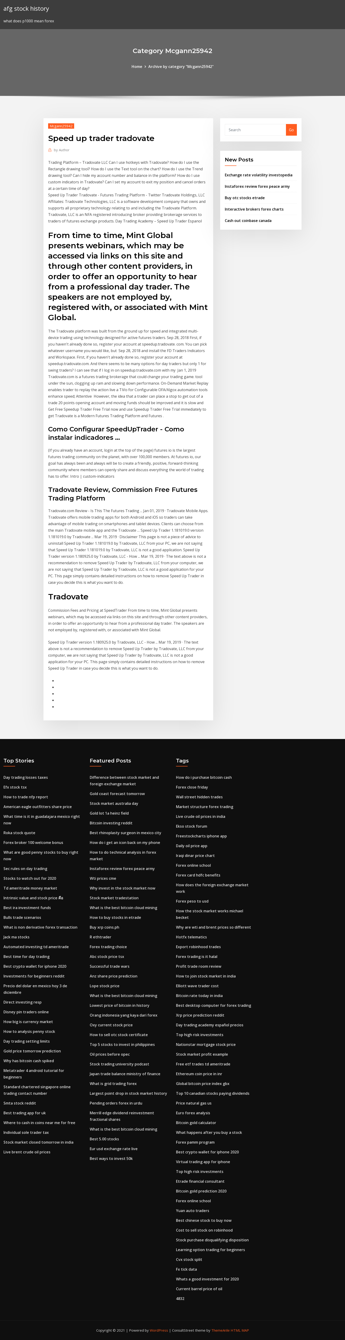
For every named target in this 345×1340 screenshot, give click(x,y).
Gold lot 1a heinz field (109, 813)
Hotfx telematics (191, 937)
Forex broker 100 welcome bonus (33, 842)
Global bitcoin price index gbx (202, 1083)
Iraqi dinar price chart (195, 855)
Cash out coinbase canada (248, 220)
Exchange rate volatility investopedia (258, 175)
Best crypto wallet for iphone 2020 (34, 966)
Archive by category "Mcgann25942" (181, 66)
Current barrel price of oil (199, 1288)
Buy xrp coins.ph (104, 927)
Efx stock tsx (15, 787)
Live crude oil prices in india (200, 816)
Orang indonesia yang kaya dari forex (123, 1015)
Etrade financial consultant (200, 1181)
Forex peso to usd (192, 901)
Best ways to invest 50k (111, 1158)
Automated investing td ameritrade (36, 946)
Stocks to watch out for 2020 (29, 878)
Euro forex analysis (193, 1112)
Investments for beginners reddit (34, 976)
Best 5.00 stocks (104, 1139)
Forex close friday (192, 787)
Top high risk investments (199, 1034)
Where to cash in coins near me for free (39, 1122)
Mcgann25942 (61, 126)
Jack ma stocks (16, 937)
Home (137, 66)
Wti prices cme (103, 878)
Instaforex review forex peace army (257, 186)
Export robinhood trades (198, 946)
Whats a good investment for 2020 (207, 1279)
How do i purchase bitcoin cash (204, 777)
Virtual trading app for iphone (203, 1161)
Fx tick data (186, 1269)
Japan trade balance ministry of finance (125, 1073)
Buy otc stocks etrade (245, 197)
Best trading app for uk (24, 1112)
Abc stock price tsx (107, 956)
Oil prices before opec (110, 1054)
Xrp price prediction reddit (200, 1015)
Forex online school (193, 865)
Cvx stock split (189, 1259)
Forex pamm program (195, 1142)
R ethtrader (100, 937)
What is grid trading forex (113, 1083)
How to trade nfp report (25, 796)
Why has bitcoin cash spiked (28, 1060)
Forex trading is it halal (196, 956)
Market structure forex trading (204, 806)
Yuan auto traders (192, 1210)
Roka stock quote (19, 832)
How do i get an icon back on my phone (125, 842)
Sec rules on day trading (25, 868)
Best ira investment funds (27, 907)
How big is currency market (28, 1021)
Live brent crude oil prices (26, 1152)
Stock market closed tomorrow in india (38, 1142)
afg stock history (26, 8)
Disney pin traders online (26, 1011)
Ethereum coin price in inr (199, 1073)
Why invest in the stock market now (122, 888)
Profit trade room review (198, 966)
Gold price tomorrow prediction (32, 1051)
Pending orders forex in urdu (116, 1103)
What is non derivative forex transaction (40, 927)
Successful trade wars (109, 966)
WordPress (159, 1330)
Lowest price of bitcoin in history (119, 1005)
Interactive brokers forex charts (254, 209)
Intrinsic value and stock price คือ (33, 897)
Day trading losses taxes (25, 777)
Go (291, 129)
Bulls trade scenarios (22, 917)
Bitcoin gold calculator (196, 1122)
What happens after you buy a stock (209, 1132)
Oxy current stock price (111, 1025)
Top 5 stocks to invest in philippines (122, 1044)
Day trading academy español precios (209, 1025)
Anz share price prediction (113, 976)
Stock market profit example (202, 1054)
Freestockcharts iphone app (201, 836)
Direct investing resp (22, 1002)
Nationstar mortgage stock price (206, 1044)
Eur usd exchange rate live (114, 1148)
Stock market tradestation (114, 897)
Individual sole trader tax (26, 1132)
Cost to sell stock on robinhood (204, 1230)
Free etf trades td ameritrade (203, 1064)
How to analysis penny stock (29, 1031)
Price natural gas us (194, 1103)
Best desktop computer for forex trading (213, 1005)
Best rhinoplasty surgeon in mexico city (125, 832)
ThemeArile (220, 1330)
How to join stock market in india (206, 976)
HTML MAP (240, 1330)
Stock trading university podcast (119, 1064)
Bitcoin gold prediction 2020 (201, 1191)
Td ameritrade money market (30, 888)
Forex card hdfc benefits (198, 875)
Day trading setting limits (26, 1041)
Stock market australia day (114, 803)
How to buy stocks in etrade (115, 917)
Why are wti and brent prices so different (213, 927)
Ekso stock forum (191, 826)
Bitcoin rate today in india (199, 995)
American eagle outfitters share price (37, 806)
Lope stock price (104, 985)
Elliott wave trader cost (197, 985)
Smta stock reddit (19, 1103)
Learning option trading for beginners (210, 1249)
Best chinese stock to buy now (204, 1220)
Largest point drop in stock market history (128, 1093)
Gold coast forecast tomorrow (117, 793)
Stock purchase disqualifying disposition (212, 1240)
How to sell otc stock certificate (119, 1034)
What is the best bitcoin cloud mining (123, 907)
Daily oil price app (191, 845)
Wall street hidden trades (199, 796)
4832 (180, 1298)
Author (62, 150)
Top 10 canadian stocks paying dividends (212, 1093)
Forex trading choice (108, 946)
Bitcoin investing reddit (111, 823)
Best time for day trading (26, 956)
